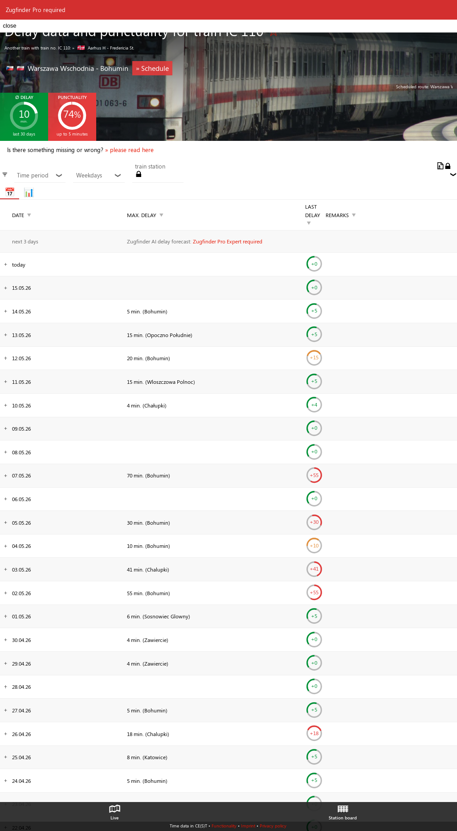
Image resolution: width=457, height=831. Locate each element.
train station (150, 166)
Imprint (248, 826)
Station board (343, 810)
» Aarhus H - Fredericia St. (103, 48)
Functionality (224, 826)
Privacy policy (273, 826)
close (9, 25)
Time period (40, 175)
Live (114, 810)
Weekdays (99, 175)
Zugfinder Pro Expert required (227, 241)
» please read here (129, 150)
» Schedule (152, 68)
